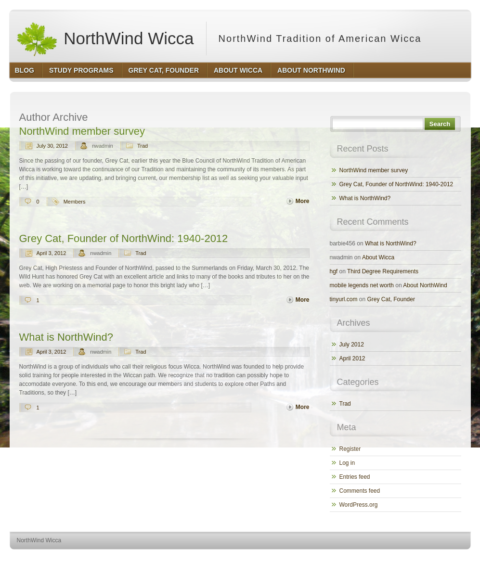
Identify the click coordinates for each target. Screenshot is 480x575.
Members (75, 201)
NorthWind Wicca (105, 38)
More (303, 201)
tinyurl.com (344, 299)
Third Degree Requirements (382, 271)
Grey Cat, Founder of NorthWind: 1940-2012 (123, 238)
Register (350, 449)
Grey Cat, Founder (391, 299)
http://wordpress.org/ (363, 558)
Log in (347, 463)
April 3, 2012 (51, 253)
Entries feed (354, 476)
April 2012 (352, 358)
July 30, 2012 (52, 146)
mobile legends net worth (362, 285)
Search (439, 124)
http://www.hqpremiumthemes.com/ (432, 558)
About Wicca (378, 257)
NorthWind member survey (82, 131)
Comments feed (359, 490)
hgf (334, 271)
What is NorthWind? (66, 337)
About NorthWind (425, 285)
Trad (142, 146)
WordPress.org (358, 504)
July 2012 (351, 344)
